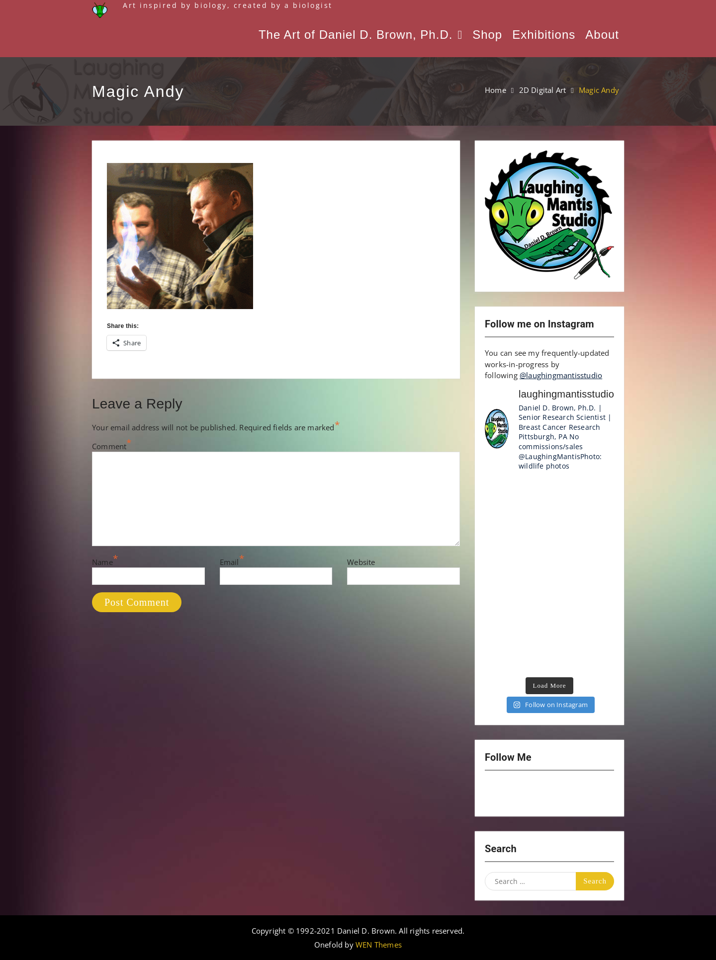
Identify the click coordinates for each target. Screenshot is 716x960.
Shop (487, 34)
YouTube (524, 793)
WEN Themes (379, 945)
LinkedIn (575, 793)
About (602, 34)
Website (361, 562)
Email (229, 562)
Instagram (498, 793)
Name (102, 562)
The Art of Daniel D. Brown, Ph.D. (355, 34)
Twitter (549, 793)
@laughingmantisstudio (561, 375)
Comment (109, 446)
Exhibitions (543, 34)
